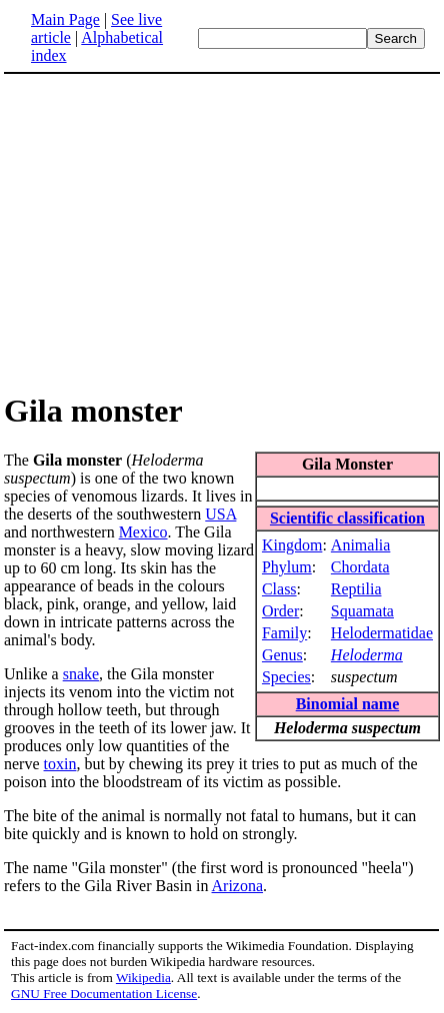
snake (81, 673)
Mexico (143, 531)
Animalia (361, 544)
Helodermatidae (382, 632)
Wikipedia (143, 977)
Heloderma (367, 654)
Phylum (287, 566)
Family (284, 632)
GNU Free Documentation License (104, 993)
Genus (282, 654)
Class (279, 588)
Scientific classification (347, 517)
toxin (60, 763)
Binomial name (348, 703)
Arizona (238, 885)
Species (286, 676)
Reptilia (356, 588)
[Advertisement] (172, 232)
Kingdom (292, 544)
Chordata (360, 566)
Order (280, 610)
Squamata (362, 610)
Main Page (65, 19)
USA (220, 514)
